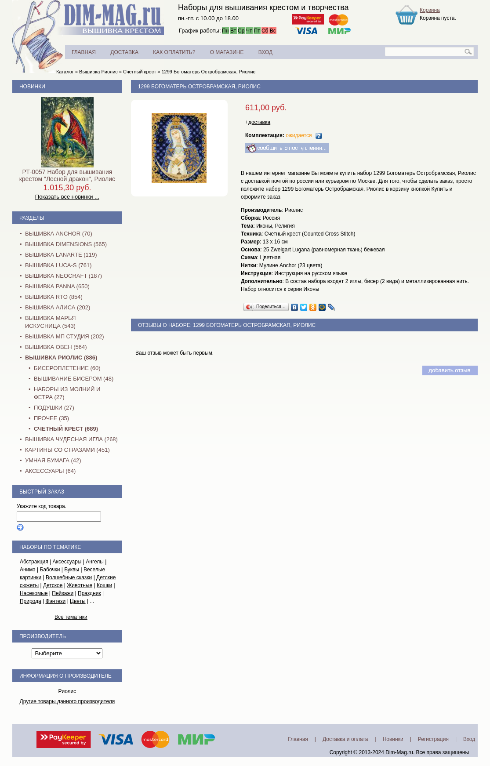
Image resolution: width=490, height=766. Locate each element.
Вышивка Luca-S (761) (58, 265)
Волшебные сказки (69, 577)
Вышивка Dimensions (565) (66, 244)
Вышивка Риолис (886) (61, 357)
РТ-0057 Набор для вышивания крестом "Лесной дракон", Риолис (67, 175)
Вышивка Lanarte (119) (61, 254)
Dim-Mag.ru (399, 752)
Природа (30, 601)
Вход (469, 739)
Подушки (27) (54, 407)
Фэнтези (55, 601)
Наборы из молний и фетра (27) (67, 393)
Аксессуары (67, 562)
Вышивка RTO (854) (54, 297)
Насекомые (34, 593)
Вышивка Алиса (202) (58, 307)
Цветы (78, 601)
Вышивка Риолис (98, 71)
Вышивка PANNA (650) (57, 286)
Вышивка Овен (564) (56, 347)
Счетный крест (139, 71)
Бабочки (50, 569)
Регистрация (433, 739)
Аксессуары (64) (50, 471)
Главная (298, 739)
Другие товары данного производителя (67, 701)
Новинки (32, 86)
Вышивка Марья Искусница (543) (50, 322)
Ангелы (95, 562)
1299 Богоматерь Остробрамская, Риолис (208, 71)
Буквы (71, 569)
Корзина (430, 10)
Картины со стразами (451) (67, 450)
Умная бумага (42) (53, 460)
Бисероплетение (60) (67, 368)
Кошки (104, 585)
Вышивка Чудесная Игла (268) (71, 439)
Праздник (89, 593)
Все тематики (70, 617)
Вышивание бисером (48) (73, 378)
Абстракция (34, 562)
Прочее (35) (51, 418)
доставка (259, 122)
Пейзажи (62, 593)
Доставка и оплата (345, 739)
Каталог (65, 71)
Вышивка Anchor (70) (58, 233)
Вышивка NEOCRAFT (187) (63, 275)
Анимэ (28, 569)
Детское (53, 585)
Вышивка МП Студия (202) (64, 336)
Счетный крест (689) (66, 428)
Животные (79, 585)
